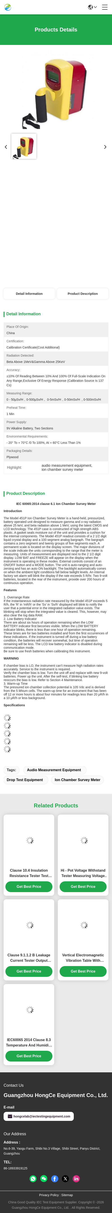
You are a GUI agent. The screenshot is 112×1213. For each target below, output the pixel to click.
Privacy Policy (49, 1195)
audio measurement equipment (54, 770)
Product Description (83, 293)
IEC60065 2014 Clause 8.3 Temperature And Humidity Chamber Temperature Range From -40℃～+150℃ (29, 1043)
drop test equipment (25, 780)
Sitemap (67, 1195)
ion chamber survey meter (77, 780)
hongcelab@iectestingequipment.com (38, 1116)
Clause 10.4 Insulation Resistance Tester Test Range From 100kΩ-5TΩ (28, 874)
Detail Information (29, 293)
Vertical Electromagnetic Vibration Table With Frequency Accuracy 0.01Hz (83, 958)
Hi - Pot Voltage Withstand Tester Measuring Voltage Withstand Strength (83, 874)
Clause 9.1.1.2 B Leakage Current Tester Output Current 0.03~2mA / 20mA (29, 958)
